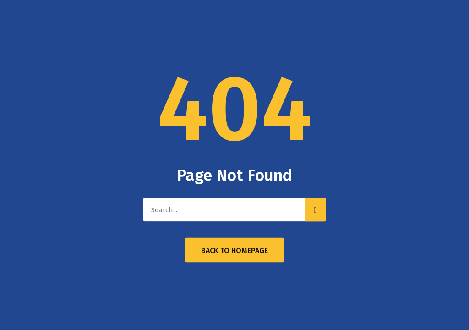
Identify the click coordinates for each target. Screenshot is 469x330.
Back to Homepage (234, 250)
